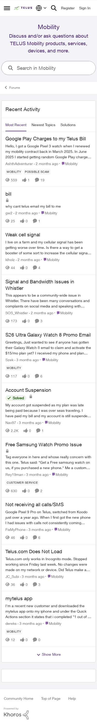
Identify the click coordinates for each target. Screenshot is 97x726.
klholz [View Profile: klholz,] (10, 259)
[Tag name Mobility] (13, 172)
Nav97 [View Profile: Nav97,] (10, 422)
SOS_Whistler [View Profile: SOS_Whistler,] (16, 313)
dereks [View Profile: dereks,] (11, 623)
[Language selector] (41, 8)
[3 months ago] (26, 359)
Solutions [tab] (68, 124)
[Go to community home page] (23, 8)
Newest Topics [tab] (43, 124)
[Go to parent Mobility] (68, 163)
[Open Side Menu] (7, 8)
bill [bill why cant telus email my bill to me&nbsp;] (8, 194)
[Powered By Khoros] (48, 714)
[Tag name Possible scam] (37, 172)
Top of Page (51, 698)
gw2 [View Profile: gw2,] (8, 212)
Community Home (18, 698)
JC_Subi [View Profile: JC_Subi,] (12, 576)
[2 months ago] (46, 163)
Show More (48, 654)
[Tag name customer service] (22, 482)
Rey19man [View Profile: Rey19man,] (14, 474)
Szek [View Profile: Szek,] (9, 360)
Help (72, 698)
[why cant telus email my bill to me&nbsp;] (48, 206)
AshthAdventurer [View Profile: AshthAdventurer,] (19, 163)
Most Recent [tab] (15, 124)
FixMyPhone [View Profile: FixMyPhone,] (15, 529)
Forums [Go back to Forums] (12, 87)
